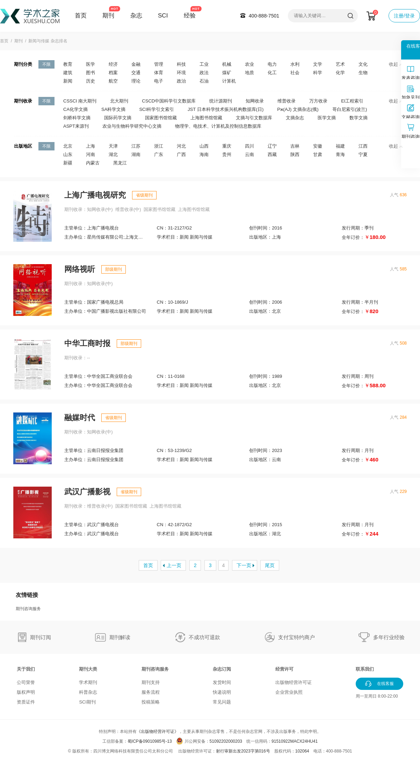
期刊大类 (88, 669)
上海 (90, 146)
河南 (90, 154)
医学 (90, 64)
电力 (272, 64)
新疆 (67, 162)
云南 (249, 154)
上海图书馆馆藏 (206, 117)
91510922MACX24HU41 (294, 741)
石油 (204, 81)
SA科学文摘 (113, 109)
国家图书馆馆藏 (161, 117)
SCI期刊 (87, 702)
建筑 (67, 72)
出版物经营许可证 (293, 682)
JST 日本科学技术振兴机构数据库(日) (225, 109)
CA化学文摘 (75, 109)
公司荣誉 (26, 682)
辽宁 (272, 146)
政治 (181, 81)
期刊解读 (119, 637)
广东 (158, 154)
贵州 (226, 154)
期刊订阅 (40, 637)
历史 (90, 81)
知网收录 (255, 101)
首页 (81, 15)
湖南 (135, 154)
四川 (249, 146)
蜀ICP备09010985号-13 (150, 741)
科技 (181, 64)
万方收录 (318, 101)
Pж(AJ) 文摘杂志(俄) (297, 109)
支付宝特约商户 (296, 637)
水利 (294, 64)
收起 (396, 64)
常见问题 (222, 702)
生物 (363, 72)
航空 (113, 81)
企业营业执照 (289, 692)
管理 (158, 64)
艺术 (340, 64)
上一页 (174, 565)
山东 (67, 154)
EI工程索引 (352, 101)
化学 (340, 72)
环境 (181, 72)
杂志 (136, 15)
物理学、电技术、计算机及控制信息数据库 (218, 126)
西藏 (272, 154)
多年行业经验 (389, 637)
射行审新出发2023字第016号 (243, 751)
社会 (294, 72)
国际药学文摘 (117, 117)
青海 (340, 154)
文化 (363, 64)
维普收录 (286, 101)
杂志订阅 (222, 669)
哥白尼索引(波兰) (349, 109)
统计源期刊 (220, 101)
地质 (249, 72)
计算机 (229, 81)
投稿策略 (151, 702)
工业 (204, 64)
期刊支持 (151, 682)
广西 (181, 154)
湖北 (113, 154)
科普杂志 (88, 692)
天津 (113, 146)
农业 (249, 64)
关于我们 (26, 669)
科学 (317, 72)
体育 (158, 72)
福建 (340, 146)
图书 (90, 72)
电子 (158, 81)
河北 (181, 146)
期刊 (108, 15)
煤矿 (226, 72)
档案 (113, 72)
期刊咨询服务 (28, 608)
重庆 (226, 146)
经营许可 (284, 669)
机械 (226, 64)
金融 (135, 64)
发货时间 (222, 682)
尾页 (270, 565)
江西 (363, 146)
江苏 (135, 146)
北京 (67, 146)
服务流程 (151, 692)
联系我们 (365, 669)
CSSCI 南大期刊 (79, 101)
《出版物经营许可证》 (158, 731)
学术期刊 (88, 682)
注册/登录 (404, 16)
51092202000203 (226, 741)
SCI (163, 15)
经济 (113, 64)
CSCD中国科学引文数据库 (169, 101)
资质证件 (26, 702)
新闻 (67, 81)
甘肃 (317, 154)
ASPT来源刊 (76, 126)
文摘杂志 (295, 117)
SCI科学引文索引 (156, 109)
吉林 (294, 146)
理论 (135, 81)
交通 (135, 72)
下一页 (244, 565)
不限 (46, 64)
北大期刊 (119, 101)
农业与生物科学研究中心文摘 (131, 126)
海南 (204, 154)
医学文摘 (327, 117)
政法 (204, 72)
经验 (190, 15)
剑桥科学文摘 (76, 117)
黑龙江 (120, 162)
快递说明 (222, 692)
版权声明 (26, 692)
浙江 (158, 146)
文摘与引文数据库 (254, 117)
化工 (272, 72)
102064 (302, 751)
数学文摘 (358, 117)
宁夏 (363, 154)
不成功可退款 (204, 637)
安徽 (317, 146)
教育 (67, 64)
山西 (204, 146)
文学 (317, 64)
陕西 (294, 154)
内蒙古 (93, 162)
